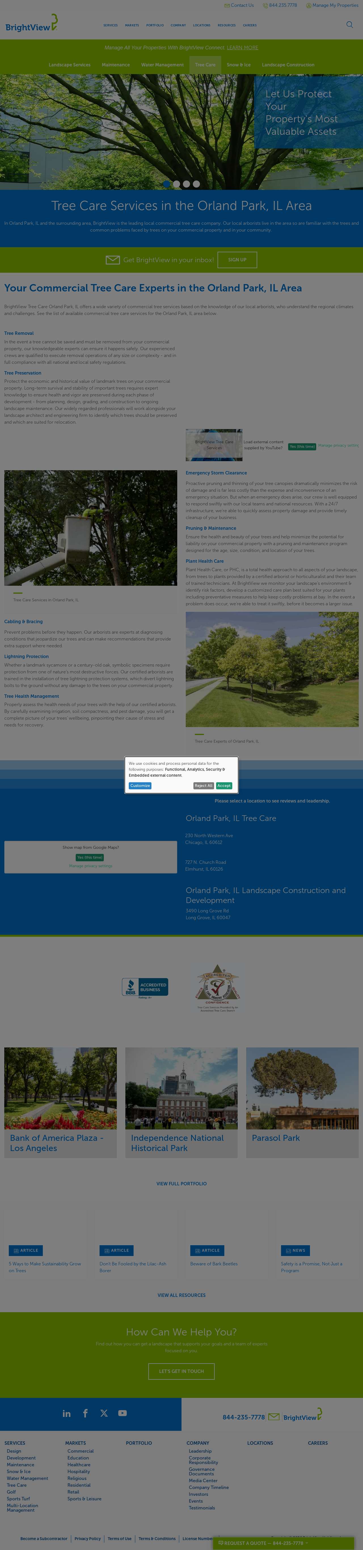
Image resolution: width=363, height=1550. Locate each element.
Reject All (203, 785)
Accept (224, 785)
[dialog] (181, 775)
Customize (140, 785)
